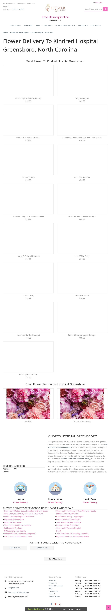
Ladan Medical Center (12, 522)
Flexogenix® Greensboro (14, 519)
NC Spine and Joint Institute (15, 531)
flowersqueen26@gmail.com (18, 592)
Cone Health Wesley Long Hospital (69, 517)
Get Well (48, 25)
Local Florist (53, 591)
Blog (50, 588)
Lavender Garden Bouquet (28, 335)
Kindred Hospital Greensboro (42, 32)
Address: (6, 469)
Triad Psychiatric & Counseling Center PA (72, 534)
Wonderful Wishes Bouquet (28, 137)
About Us (52, 581)
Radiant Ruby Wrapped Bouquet (82, 335)
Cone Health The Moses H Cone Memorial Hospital (76, 511)
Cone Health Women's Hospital (68, 528)
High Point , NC (15, 548)
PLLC (58, 531)
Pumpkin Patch (82, 295)
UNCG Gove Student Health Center (18, 536)
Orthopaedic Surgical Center (67, 514)
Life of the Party (82, 256)
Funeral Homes (54, 596)
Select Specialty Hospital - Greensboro (19, 517)
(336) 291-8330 (18, 9)
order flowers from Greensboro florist (75, 459)
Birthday (28, 25)
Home (5, 32)
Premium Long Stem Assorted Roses (28, 216)
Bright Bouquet (82, 98)
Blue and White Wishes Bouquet (82, 216)
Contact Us (53, 583)
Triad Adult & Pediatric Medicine (68, 522)
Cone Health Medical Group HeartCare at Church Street (26, 511)
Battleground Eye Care (13, 528)
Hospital (52, 594)
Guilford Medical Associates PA (68, 519)
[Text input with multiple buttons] (93, 9)
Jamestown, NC (42, 548)
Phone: (6, 472)
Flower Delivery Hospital (19, 32)
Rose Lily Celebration (28, 374)
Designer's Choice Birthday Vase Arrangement (82, 137)
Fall (38, 25)
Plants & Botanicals (65, 25)
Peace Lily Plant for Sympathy (28, 98)
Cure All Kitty (28, 295)
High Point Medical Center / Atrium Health (72, 536)
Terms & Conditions (56, 586)
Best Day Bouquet (82, 177)
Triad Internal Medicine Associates (17, 525)
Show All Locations (55, 559)
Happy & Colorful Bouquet (28, 256)
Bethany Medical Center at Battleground (19, 534)
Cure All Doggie (28, 177)
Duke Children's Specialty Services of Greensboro (23, 514)
